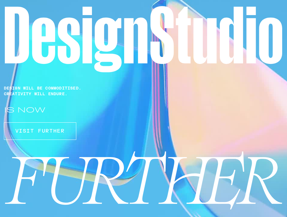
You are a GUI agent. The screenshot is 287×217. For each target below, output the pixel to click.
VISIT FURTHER (40, 131)
